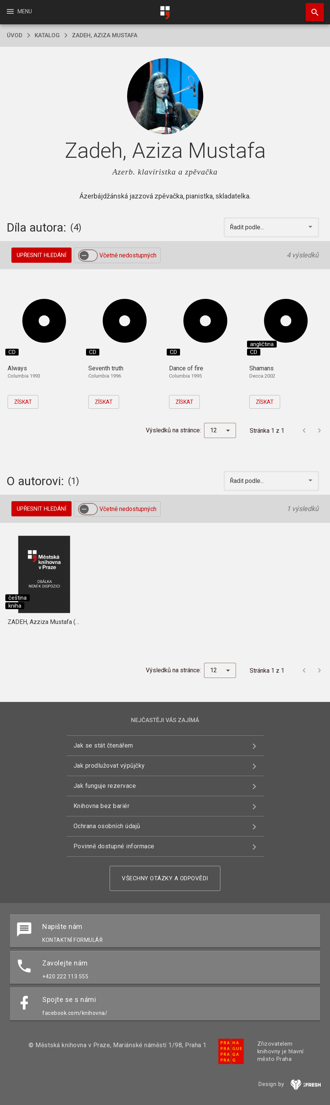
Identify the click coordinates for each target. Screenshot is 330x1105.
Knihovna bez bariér (101, 806)
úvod (14, 35)
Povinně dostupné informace (114, 846)
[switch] (88, 255)
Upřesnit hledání (41, 255)
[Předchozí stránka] (304, 430)
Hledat (311, 8)
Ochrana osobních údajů (106, 826)
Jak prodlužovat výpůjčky (109, 765)
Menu (19, 11)
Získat (23, 402)
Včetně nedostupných (127, 255)
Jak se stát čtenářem (103, 745)
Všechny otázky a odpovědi (165, 878)
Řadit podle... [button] (247, 227)
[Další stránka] (319, 430)
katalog (47, 35)
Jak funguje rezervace (104, 785)
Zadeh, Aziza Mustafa (104, 35)
